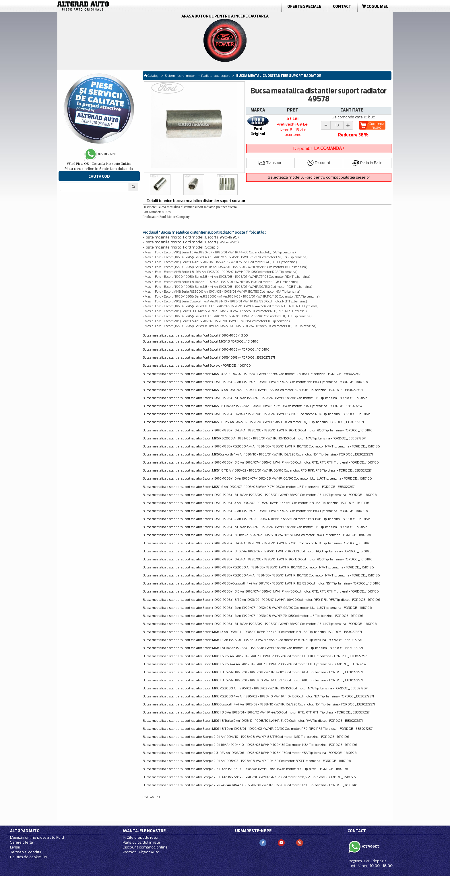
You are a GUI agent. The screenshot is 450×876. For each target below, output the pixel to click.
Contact (342, 6)
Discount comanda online (145, 847)
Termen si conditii (25, 852)
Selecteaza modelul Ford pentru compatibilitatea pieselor (319, 177)
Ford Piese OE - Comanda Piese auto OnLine (99, 164)
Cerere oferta (21, 842)
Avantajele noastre (144, 830)
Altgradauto (25, 830)
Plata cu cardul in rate (141, 842)
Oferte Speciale (304, 6)
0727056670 (370, 846)
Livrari (15, 847)
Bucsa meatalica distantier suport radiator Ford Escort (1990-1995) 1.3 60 (195, 335)
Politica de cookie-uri (28, 857)
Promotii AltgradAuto (141, 852)
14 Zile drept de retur (140, 837)
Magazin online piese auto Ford (37, 837)
